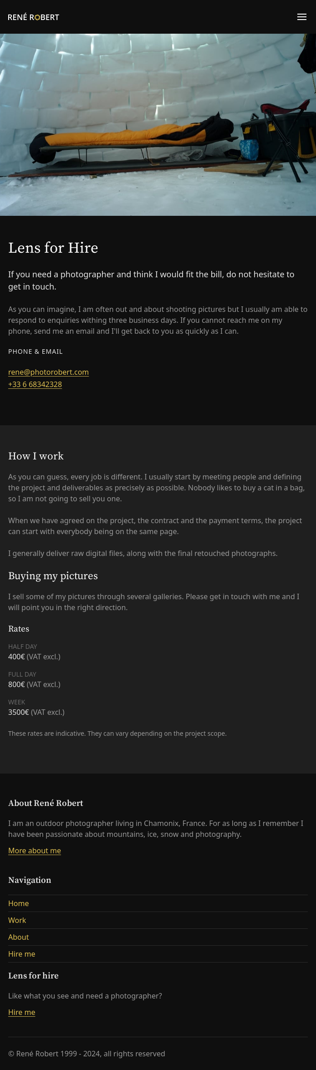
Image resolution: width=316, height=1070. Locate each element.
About (18, 937)
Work (17, 920)
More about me (34, 851)
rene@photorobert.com (48, 372)
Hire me (21, 954)
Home (18, 903)
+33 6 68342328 (35, 384)
